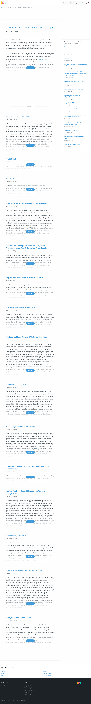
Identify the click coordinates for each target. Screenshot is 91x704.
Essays (20, 3)
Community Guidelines (30, 688)
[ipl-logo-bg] (4, 2)
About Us (4, 686)
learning (41, 59)
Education (3, 671)
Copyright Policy (28, 686)
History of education (46, 675)
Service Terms (28, 694)
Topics (26, 3)
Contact (3, 688)
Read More (30, 145)
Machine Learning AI (45, 3)
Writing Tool (34, 3)
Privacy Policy (28, 692)
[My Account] (88, 3)
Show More (30, 68)
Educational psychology (47, 673)
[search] (83, 2)
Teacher (3, 673)
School (2, 675)
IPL (2, 7)
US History (55, 3)
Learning (44, 671)
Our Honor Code (29, 690)
